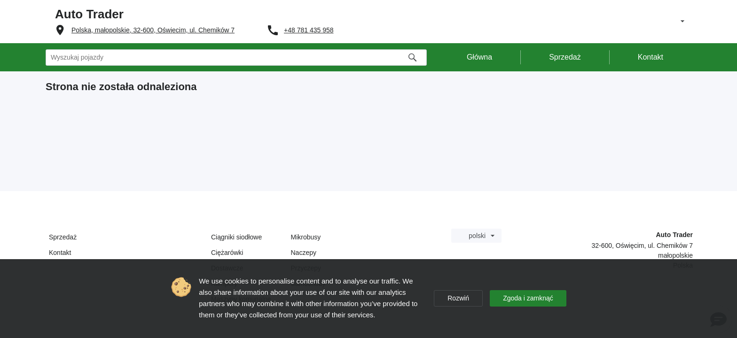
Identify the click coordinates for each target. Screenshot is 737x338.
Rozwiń (458, 298)
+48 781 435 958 (309, 30)
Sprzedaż (63, 237)
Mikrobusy (306, 237)
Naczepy (303, 252)
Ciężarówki (227, 252)
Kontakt (60, 252)
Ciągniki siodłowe (236, 237)
